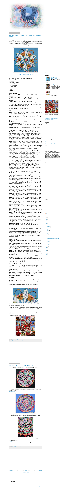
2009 (47, 253)
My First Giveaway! (54, 84)
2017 (47, 222)
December (48, 226)
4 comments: (19, 339)
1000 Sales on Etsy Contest (55, 91)
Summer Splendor (12, 391)
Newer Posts (11, 470)
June (47, 233)
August (48, 230)
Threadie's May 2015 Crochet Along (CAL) (21, 365)
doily (12, 340)
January (48, 244)
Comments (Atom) (15, 474)
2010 (47, 251)
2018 (47, 220)
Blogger (39, 486)
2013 (47, 247)
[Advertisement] (25, 352)
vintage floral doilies (21, 340)
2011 (47, 250)
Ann (46, 213)
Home (26, 470)
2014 (47, 246)
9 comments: (19, 446)
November (48, 227)
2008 (47, 254)
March (48, 241)
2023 (47, 219)
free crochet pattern (15, 340)
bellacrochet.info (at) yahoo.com (49, 125)
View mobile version (26, 472)
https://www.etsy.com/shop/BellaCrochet (51, 141)
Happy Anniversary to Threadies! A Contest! (54, 78)
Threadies (10, 441)
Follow (46, 72)
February (48, 242)
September (48, 229)
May (47, 234)
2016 (47, 223)
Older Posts (40, 470)
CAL (12, 447)
